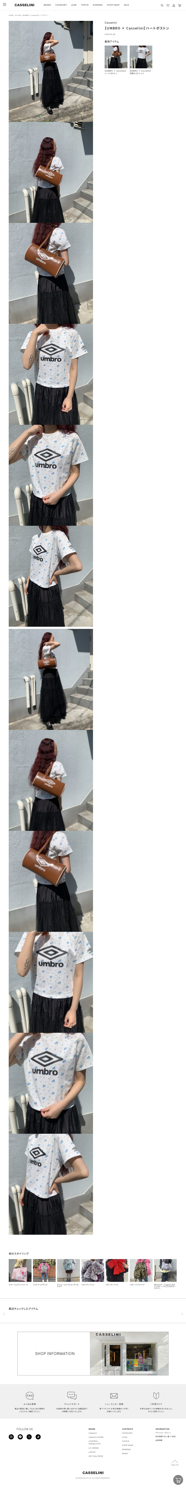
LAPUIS (92, 1452)
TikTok (38, 1437)
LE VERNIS (94, 1448)
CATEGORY (64, 5)
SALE (129, 5)
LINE (20, 1437)
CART (179, 5)
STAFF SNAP (116, 5)
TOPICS (88, 5)
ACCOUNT (173, 5)
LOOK (77, 5)
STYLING (18, 15)
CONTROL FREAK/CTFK (94, 1442)
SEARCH (162, 5)
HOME (11, 15)
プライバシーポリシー (163, 1433)
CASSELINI (26, 5)
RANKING (101, 5)
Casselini (93, 1433)
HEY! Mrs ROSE (96, 1456)
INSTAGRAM (12, 1437)
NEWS (125, 1454)
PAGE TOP (175, 1465)
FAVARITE (168, 5)
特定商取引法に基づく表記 (165, 1437)
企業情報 (158, 1440)
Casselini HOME (96, 1437)
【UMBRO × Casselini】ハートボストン (36, 15)
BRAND (50, 5)
